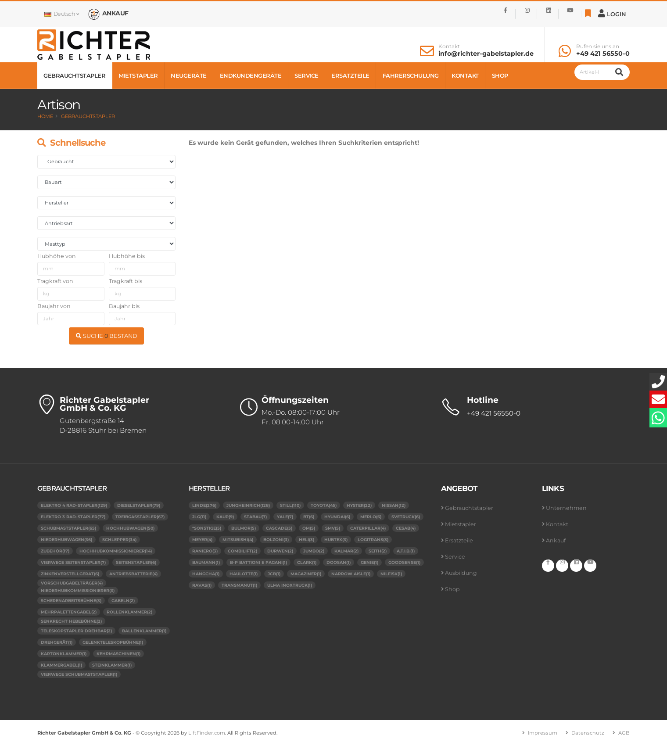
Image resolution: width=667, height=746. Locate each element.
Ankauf (556, 540)
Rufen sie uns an (597, 46)
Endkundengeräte (251, 75)
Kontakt (449, 46)
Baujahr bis (124, 306)
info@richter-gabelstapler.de (486, 53)
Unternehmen (566, 508)
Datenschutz (587, 733)
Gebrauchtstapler (74, 75)
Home (45, 116)
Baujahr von (54, 306)
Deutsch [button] (61, 14)
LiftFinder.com (206, 733)
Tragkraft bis (125, 281)
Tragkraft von (55, 281)
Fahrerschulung (411, 75)
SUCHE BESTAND (106, 336)
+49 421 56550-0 (603, 53)
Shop (500, 75)
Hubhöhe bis (127, 256)
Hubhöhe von (56, 256)
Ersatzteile (350, 75)
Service (306, 75)
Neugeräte (189, 75)
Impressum (542, 733)
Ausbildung (461, 573)
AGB (624, 733)
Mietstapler (138, 75)
